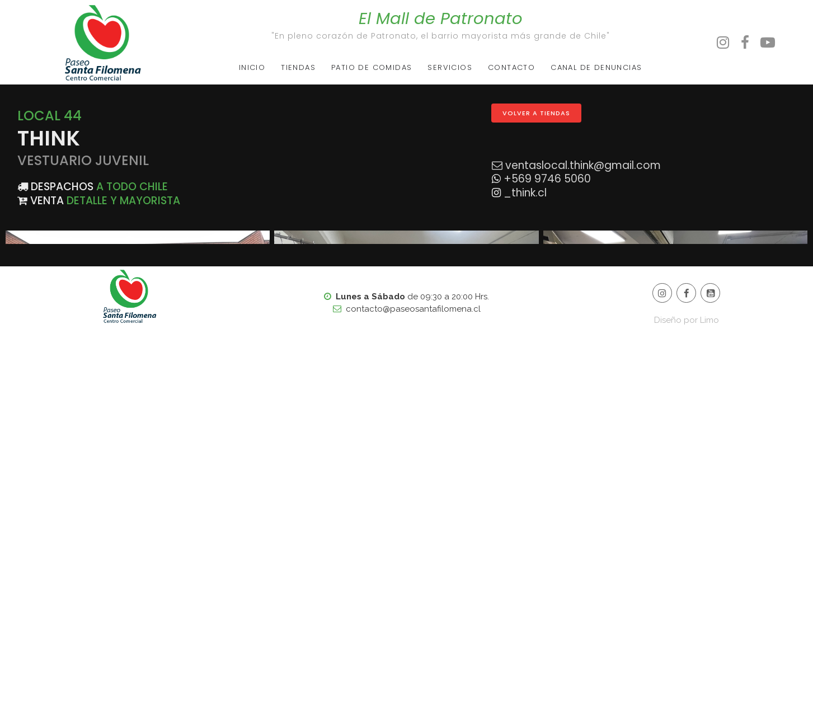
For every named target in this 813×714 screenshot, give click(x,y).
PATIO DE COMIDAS (371, 67)
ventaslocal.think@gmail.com (583, 165)
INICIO (252, 67)
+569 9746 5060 (546, 178)
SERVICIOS (449, 67)
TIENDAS (298, 67)
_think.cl (524, 192)
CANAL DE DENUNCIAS (596, 67)
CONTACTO (511, 67)
